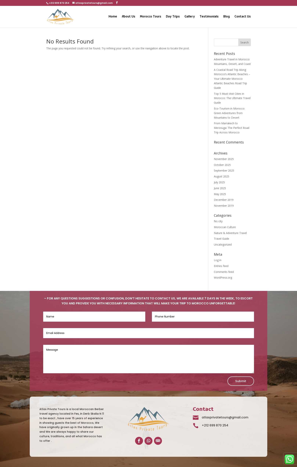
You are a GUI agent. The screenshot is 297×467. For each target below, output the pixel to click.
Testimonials (209, 17)
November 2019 (224, 205)
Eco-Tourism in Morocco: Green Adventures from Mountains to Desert (229, 113)
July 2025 (219, 182)
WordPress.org (223, 277)
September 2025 (224, 170)
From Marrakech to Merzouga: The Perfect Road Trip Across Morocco (231, 127)
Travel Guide (221, 238)
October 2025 (222, 165)
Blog (226, 17)
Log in (217, 260)
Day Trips (173, 17)
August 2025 (221, 176)
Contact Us (242, 17)
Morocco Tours (150, 17)
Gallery (189, 17)
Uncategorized (223, 244)
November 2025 (224, 159)
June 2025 (220, 188)
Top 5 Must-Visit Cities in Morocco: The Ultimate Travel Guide (232, 98)
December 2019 (224, 200)
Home (113, 17)
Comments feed (224, 272)
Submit (240, 381)
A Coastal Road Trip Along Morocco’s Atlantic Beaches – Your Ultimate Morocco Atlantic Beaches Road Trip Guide (232, 79)
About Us (128, 17)
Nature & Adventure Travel (230, 233)
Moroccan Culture (225, 227)
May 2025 (220, 194)
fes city (218, 221)
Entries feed (221, 266)
